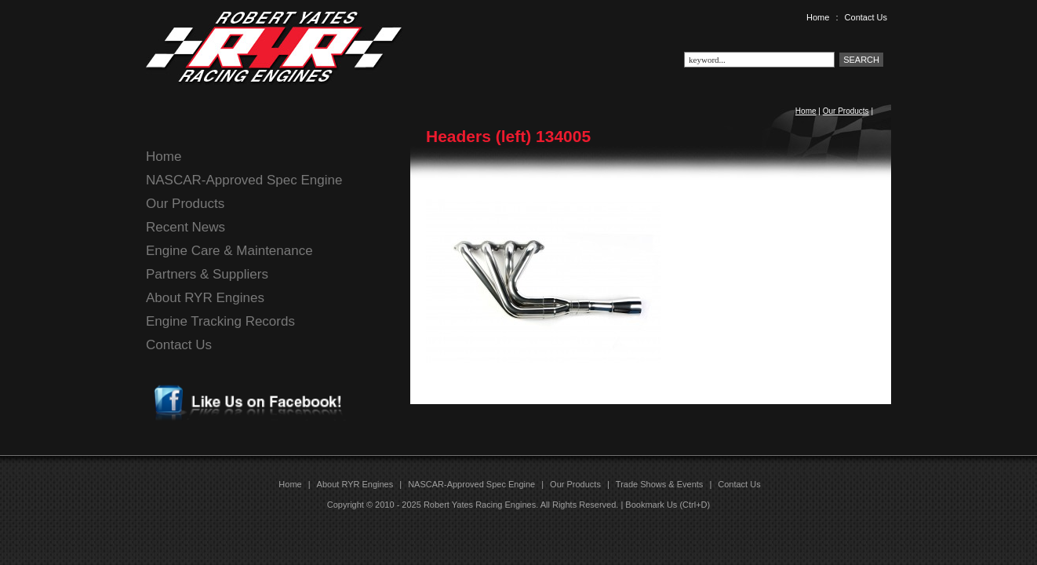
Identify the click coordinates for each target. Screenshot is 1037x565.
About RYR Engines (205, 297)
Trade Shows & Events (659, 484)
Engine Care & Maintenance (229, 250)
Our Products (846, 111)
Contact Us (866, 17)
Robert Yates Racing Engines (480, 504)
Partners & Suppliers (207, 274)
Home (817, 17)
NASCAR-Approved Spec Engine (244, 180)
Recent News (185, 227)
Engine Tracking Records (220, 321)
